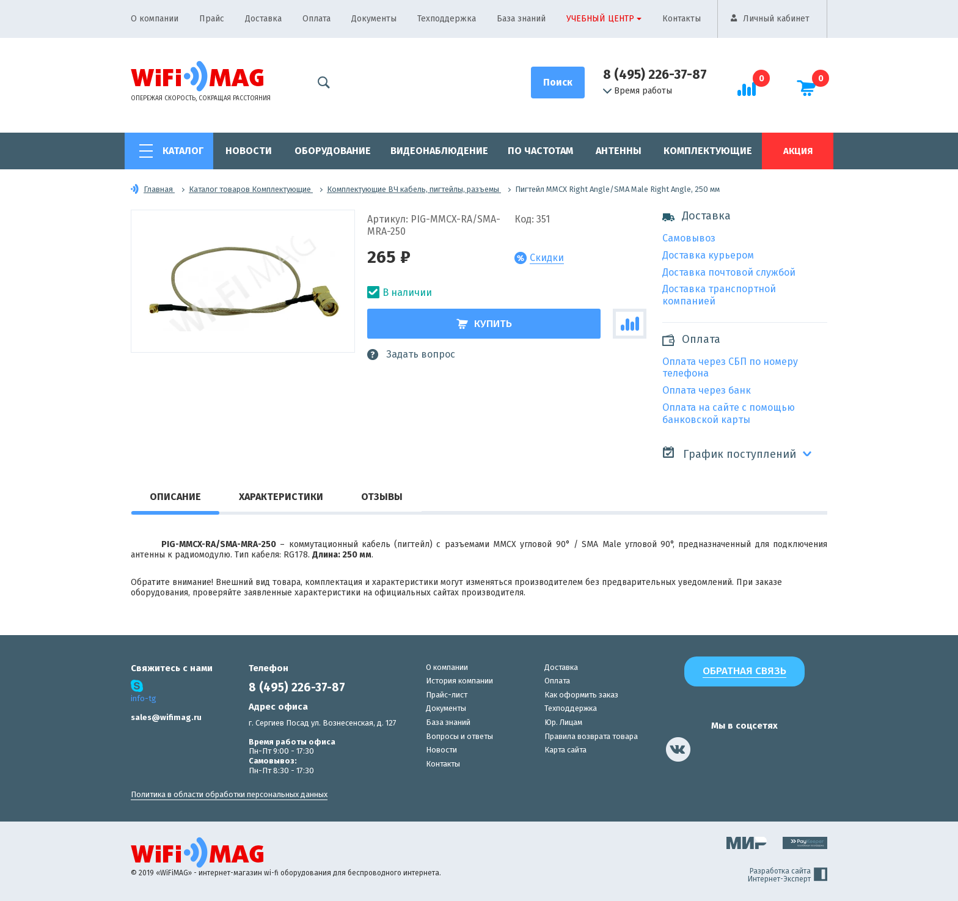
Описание (175, 496)
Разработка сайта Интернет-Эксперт (787, 875)
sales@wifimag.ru (166, 717)
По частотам (540, 150)
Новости (248, 150)
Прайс (211, 18)
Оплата (316, 18)
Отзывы (382, 496)
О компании (154, 18)
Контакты (681, 18)
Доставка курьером (708, 255)
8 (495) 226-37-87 (655, 75)
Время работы (637, 91)
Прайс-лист (446, 694)
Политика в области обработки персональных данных (229, 794)
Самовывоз (688, 238)
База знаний (521, 18)
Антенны (619, 150)
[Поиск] (558, 82)
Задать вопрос (411, 354)
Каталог (183, 150)
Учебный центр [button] (600, 18)
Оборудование (332, 150)
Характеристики (281, 496)
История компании (459, 680)
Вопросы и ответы (459, 736)
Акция (798, 150)
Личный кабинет (776, 18)
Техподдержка (446, 18)
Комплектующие (708, 150)
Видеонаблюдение (439, 150)
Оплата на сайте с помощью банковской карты (728, 413)
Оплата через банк (706, 390)
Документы (374, 18)
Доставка (263, 18)
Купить (484, 323)
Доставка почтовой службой (728, 272)
